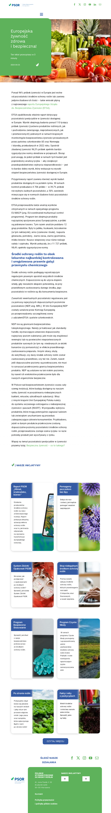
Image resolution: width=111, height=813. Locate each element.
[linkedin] (95, 4)
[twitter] (80, 4)
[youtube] (90, 4)
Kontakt (39, 794)
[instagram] (85, 4)
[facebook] (74, 4)
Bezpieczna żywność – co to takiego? (45, 445)
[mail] (100, 4)
